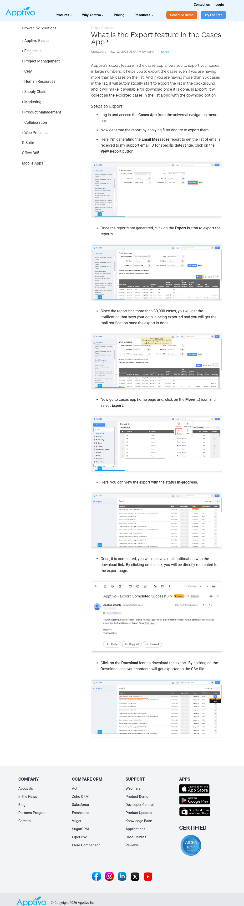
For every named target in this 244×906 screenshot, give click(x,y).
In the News (27, 796)
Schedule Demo (181, 15)
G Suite (28, 142)
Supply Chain (34, 91)
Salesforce (80, 805)
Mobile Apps (32, 163)
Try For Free (213, 15)
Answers (107, 28)
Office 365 (30, 153)
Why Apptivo (93, 15)
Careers (24, 821)
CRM (27, 71)
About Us (25, 788)
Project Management (41, 61)
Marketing (31, 102)
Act (74, 788)
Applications (135, 829)
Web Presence (35, 132)
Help (94, 28)
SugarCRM (80, 829)
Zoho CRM (80, 796)
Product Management (41, 112)
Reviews (132, 845)
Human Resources (39, 81)
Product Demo (137, 796)
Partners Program (32, 813)
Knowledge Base (139, 821)
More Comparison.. (87, 845)
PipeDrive (79, 837)
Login (219, 4)
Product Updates (139, 813)
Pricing (119, 15)
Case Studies (136, 837)
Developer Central (140, 805)
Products (64, 15)
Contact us (202, 4)
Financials (31, 51)
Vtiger (76, 821)
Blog (21, 805)
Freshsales (80, 813)
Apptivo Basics (36, 40)
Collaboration (34, 122)
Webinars (133, 788)
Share (165, 52)
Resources (144, 15)
